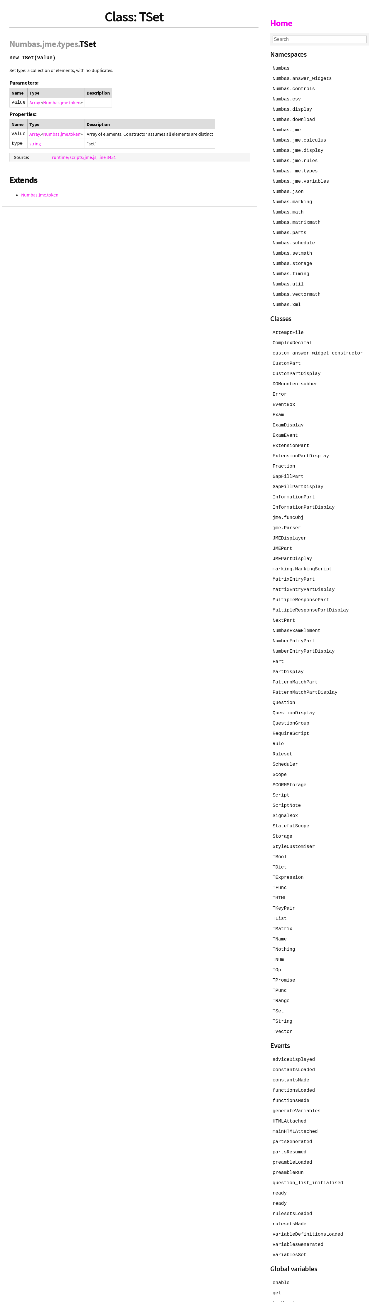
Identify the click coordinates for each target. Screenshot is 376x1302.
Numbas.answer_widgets (302, 78)
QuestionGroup (291, 705)
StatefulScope (291, 805)
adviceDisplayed (294, 1032)
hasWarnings (288, 1269)
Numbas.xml (287, 298)
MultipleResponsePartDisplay (311, 595)
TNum (278, 934)
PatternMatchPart (295, 665)
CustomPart (287, 355)
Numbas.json (288, 188)
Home (281, 22)
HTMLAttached (289, 1092)
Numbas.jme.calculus (299, 138)
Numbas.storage (292, 258)
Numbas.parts (289, 228)
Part (278, 645)
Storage (282, 815)
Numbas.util (288, 278)
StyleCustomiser (294, 824)
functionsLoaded (294, 1062)
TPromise (284, 954)
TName (280, 914)
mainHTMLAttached (295, 1102)
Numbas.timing (291, 268)
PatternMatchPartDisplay (305, 675)
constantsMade (291, 1052)
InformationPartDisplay (304, 495)
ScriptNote (287, 785)
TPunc (280, 964)
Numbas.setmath (292, 248)
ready (280, 1162)
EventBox (284, 395)
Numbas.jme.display (298, 148)
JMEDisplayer (289, 525)
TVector (282, 1004)
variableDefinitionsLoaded (308, 1202)
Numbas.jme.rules (295, 158)
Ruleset (282, 735)
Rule (278, 725)
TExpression (288, 854)
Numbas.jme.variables (301, 178)
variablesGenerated (298, 1212)
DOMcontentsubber (295, 375)
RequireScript (291, 715)
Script (281, 775)
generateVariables (296, 1082)
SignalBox (285, 795)
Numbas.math (288, 208)
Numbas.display (292, 108)
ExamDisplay (288, 415)
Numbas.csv (287, 98)
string (35, 144)
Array (34, 102)
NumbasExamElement (296, 615)
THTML (280, 874)
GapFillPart (288, 465)
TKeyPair (284, 884)
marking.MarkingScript (302, 555)
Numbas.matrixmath (296, 218)
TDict (280, 844)
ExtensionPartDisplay (301, 445)
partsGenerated (292, 1112)
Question (284, 685)
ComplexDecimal (292, 335)
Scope (280, 755)
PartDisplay (288, 655)
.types (67, 43)
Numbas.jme (287, 128)
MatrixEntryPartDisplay (304, 575)
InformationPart (294, 485)
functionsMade (291, 1072)
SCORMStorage (289, 765)
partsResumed (289, 1122)
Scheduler (285, 745)
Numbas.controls (294, 88)
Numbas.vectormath (296, 288)
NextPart (284, 605)
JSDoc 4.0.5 (63, 1294)
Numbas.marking (292, 198)
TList (280, 894)
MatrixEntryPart (294, 565)
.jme (48, 43)
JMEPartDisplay (292, 545)
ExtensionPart (291, 435)
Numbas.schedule (294, 238)
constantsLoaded (294, 1042)
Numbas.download (294, 118)
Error (280, 385)
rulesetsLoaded (292, 1182)
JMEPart (282, 535)
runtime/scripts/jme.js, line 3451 (84, 157)
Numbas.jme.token (61, 102)
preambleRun (288, 1142)
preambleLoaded (292, 1132)
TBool (280, 834)
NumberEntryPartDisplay (304, 635)
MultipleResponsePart (301, 585)
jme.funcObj (288, 505)
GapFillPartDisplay (298, 475)
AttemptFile (288, 325)
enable (281, 1249)
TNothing (284, 924)
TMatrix (282, 904)
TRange (281, 974)
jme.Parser (287, 515)
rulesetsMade (289, 1192)
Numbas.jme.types (295, 168)
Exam (278, 405)
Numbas (24, 43)
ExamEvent (285, 425)
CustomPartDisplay (296, 365)
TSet (278, 984)
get (277, 1259)
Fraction (284, 455)
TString (282, 994)
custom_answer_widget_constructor (318, 345)
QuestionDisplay (294, 695)
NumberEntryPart (294, 625)
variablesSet (289, 1222)
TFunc (280, 864)
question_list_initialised (308, 1152)
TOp (277, 944)
